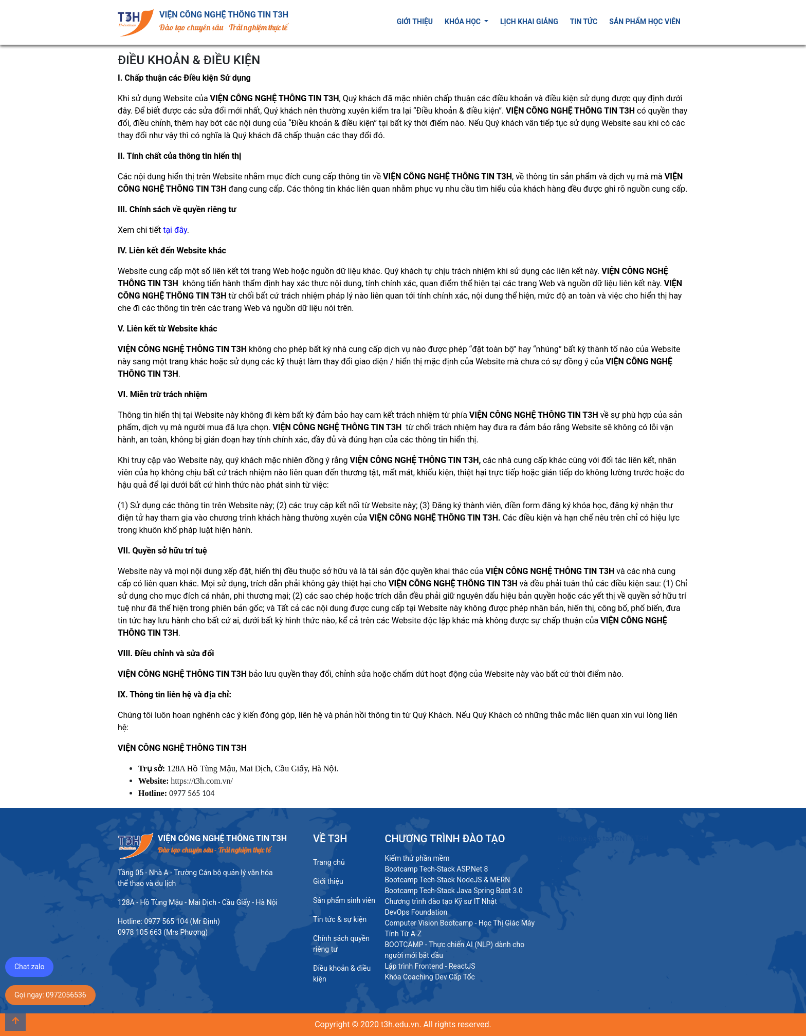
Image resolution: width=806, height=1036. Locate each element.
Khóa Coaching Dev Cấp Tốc (429, 977)
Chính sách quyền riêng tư (341, 943)
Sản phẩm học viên (645, 21)
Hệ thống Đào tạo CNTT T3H (602, 839)
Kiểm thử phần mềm (416, 858)
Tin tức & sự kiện (340, 919)
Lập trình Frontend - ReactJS (429, 966)
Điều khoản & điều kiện (342, 973)
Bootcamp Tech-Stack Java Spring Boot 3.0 (453, 890)
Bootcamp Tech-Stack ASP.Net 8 (436, 869)
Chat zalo (29, 967)
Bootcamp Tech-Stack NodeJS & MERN (447, 880)
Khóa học (463, 21)
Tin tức (584, 21)
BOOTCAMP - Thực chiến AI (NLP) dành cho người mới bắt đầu (454, 949)
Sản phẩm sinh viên (344, 900)
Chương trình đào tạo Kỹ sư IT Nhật (440, 901)
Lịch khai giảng (529, 21)
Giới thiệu (415, 21)
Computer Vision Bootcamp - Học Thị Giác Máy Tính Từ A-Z (459, 928)
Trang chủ (329, 862)
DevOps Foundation (415, 912)
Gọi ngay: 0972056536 (50, 995)
